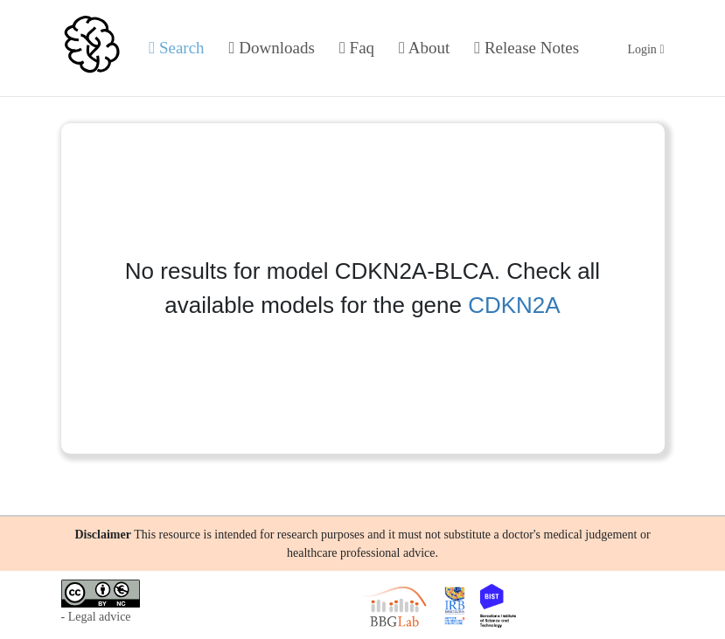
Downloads (272, 47)
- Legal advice (96, 616)
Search (176, 47)
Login (645, 49)
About (424, 47)
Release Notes (526, 47)
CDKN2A (514, 305)
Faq (356, 47)
